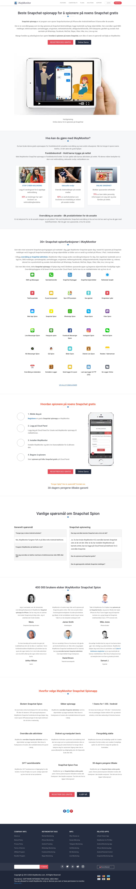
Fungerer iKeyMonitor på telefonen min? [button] (29, 547)
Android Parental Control (105, 852)
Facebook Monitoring (48, 852)
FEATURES (63, 2)
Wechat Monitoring (48, 836)
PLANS (82, 2)
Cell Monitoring (74, 848)
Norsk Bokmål (105, 867)
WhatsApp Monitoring (49, 848)
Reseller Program (19, 856)
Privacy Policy (18, 844)
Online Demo (83, 42)
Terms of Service (19, 848)
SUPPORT (99, 2)
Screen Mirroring (74, 840)
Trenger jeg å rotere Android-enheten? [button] (28, 533)
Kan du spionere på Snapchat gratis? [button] (83, 556)
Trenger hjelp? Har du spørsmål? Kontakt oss (68, 484)
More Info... (18, 883)
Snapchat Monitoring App (105, 856)
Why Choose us (74, 836)
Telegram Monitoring (75, 844)
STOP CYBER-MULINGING (32, 186)
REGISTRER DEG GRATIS (60, 42)
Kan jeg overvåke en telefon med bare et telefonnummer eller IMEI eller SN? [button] (39, 556)
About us (17, 836)
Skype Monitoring (47, 856)
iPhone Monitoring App (104, 848)
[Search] (27, 867)
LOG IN (108, 3)
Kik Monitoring (74, 852)
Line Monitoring (74, 856)
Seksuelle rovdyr (68, 186)
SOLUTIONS (90, 2)
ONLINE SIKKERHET (104, 186)
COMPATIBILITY (73, 2)
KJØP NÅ (83, 794)
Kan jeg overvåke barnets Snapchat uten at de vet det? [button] (89, 533)
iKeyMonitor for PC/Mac (104, 840)
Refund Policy (18, 840)
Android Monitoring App (104, 844)
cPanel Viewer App (103, 836)
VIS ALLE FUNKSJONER (68, 385)
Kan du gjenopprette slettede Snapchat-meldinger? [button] (88, 564)
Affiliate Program (19, 852)
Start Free (117, 3)
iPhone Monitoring (47, 840)
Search (44, 867)
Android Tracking (47, 844)
